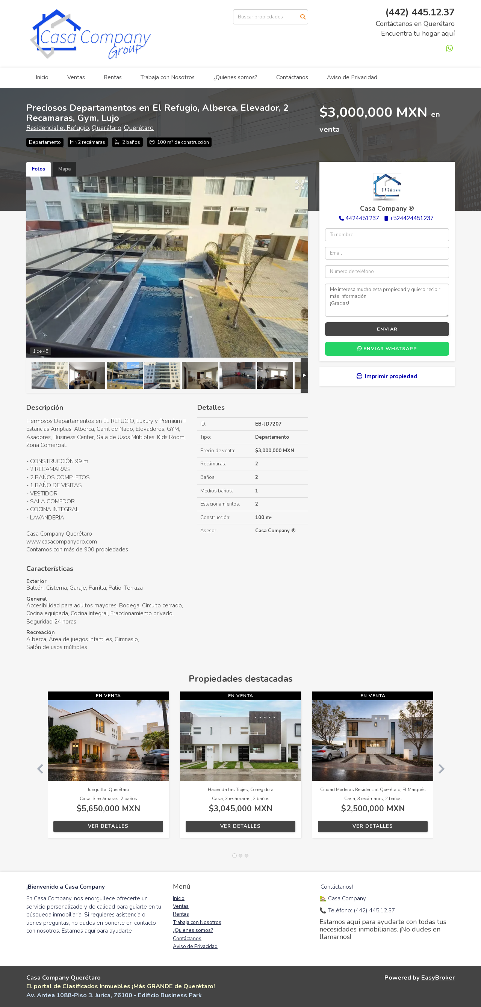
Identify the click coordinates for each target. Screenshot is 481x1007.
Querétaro (106, 128)
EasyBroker (438, 977)
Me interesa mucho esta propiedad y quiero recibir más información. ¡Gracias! (387, 300)
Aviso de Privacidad (352, 77)
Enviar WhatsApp (387, 348)
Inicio (42, 77)
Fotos (38, 169)
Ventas (76, 77)
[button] (37, 768)
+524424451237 (412, 218)
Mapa (64, 169)
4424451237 (362, 218)
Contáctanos (292, 77)
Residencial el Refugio (57, 128)
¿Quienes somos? (235, 77)
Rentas (113, 77)
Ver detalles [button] (108, 826)
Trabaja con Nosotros (168, 77)
